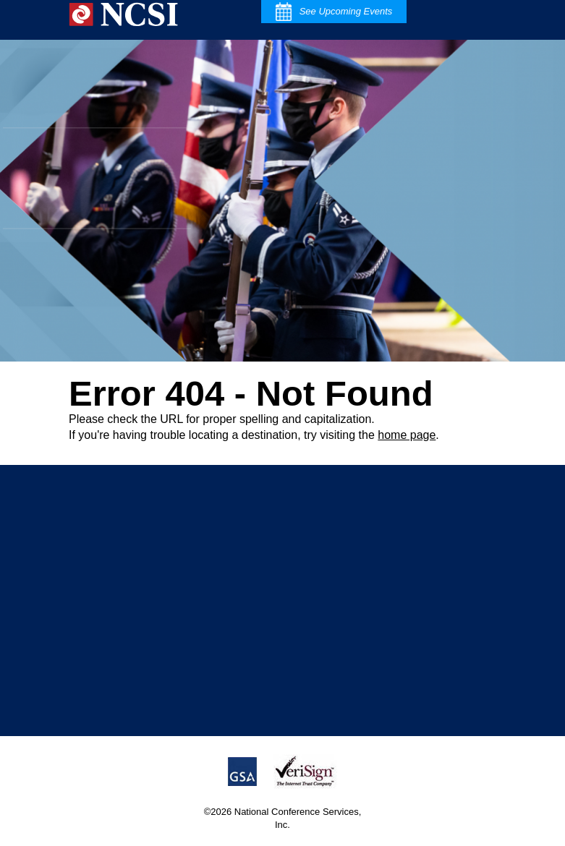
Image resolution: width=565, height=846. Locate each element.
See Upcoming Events (334, 11)
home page (407, 435)
